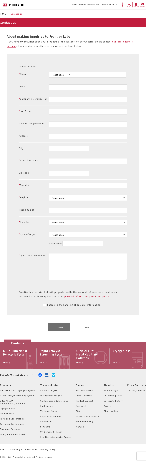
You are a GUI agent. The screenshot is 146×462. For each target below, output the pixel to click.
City (21, 148)
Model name (55, 243)
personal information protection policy (86, 296)
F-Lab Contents (136, 385)
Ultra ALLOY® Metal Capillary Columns (12, 402)
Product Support (84, 401)
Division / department (31, 123)
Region (23, 197)
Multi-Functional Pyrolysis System (17, 390)
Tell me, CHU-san (136, 390)
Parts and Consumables (12, 418)
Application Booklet (50, 416)
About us (109, 385)
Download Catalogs (10, 429)
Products (5, 385)
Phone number (27, 209)
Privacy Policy (47, 449)
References (46, 421)
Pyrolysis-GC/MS (48, 390)
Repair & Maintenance (87, 416)
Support (81, 385)
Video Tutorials (84, 395)
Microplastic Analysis (51, 395)
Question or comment (32, 255)
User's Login (15, 449)
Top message (111, 390)
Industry (24, 222)
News (3, 449)
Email (22, 86)
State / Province (28, 160)
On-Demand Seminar (51, 432)
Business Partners (85, 390)
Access (107, 406)
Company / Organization (33, 98)
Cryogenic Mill (7, 408)
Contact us (31, 449)
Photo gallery (111, 411)
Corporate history (113, 401)
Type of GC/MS (28, 234)
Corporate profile (113, 395)
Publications (46, 406)
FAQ (78, 411)
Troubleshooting (85, 421)
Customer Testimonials (12, 424)
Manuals (80, 426)
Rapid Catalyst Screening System (17, 395)
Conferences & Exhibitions (54, 401)
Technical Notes (48, 411)
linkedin (47, 375)
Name (22, 74)
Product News (7, 413)
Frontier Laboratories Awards (55, 437)
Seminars (45, 426)
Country (24, 185)
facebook (40, 375)
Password (81, 406)
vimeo (53, 375)
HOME (3, 14)
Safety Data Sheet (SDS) (12, 434)
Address (23, 135)
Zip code (24, 172)
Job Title (25, 111)
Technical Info (49, 385)
